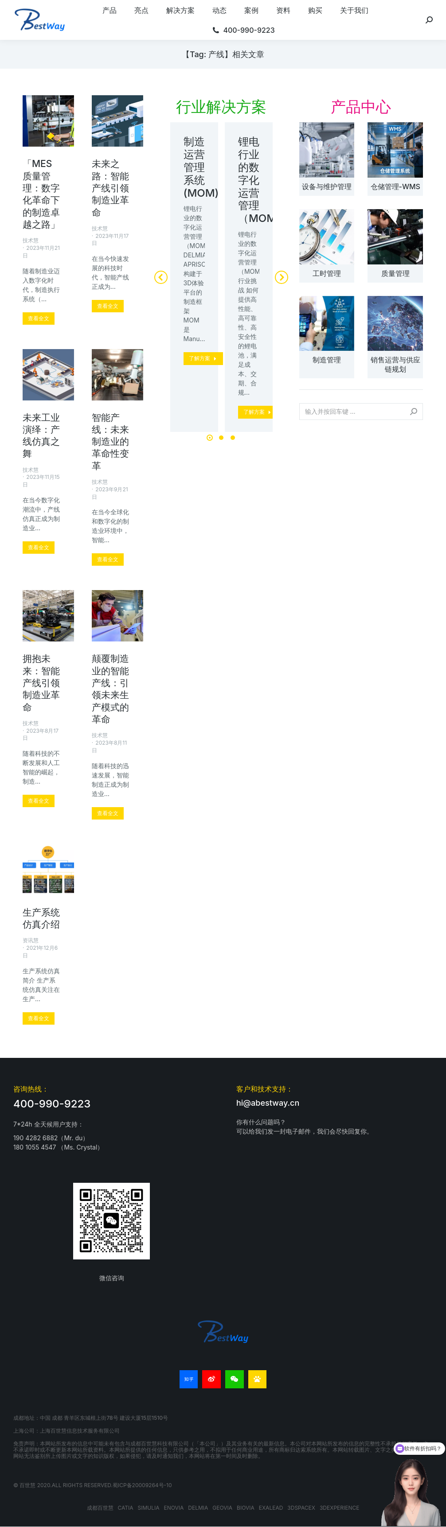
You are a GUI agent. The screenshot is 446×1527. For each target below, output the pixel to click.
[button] (209, 437)
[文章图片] (327, 150)
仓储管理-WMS (395, 186)
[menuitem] (109, 10)
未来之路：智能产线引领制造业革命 (110, 188)
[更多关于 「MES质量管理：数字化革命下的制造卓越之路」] (39, 318)
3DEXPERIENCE (340, 1507)
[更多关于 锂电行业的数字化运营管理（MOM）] (258, 412)
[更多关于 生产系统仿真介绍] (39, 1018)
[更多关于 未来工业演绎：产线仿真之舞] (39, 547)
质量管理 (395, 273)
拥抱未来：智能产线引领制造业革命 (41, 682)
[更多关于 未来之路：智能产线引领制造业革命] (108, 306)
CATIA (125, 1507)
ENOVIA (174, 1507)
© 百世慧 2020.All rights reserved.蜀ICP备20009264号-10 (92, 1485)
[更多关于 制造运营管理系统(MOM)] (203, 358)
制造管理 (327, 359)
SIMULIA (149, 1507)
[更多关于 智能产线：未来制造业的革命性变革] (108, 559)
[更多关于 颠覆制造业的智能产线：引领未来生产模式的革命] (108, 813)
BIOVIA (245, 1507)
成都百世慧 (100, 1507)
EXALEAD (271, 1507)
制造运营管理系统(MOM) (201, 167)
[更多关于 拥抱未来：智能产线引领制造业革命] (39, 801)
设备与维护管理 (327, 186)
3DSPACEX (301, 1507)
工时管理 (327, 273)
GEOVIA (222, 1507)
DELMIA (198, 1507)
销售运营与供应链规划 (395, 364)
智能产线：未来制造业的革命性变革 (110, 441)
